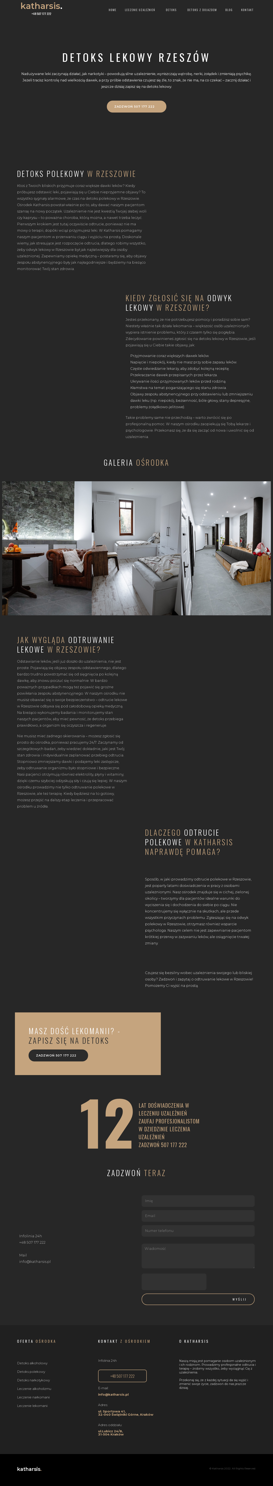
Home (112, 10)
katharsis (41, 6)
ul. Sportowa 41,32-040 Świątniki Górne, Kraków (125, 1413)
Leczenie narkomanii (33, 1397)
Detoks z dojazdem (202, 10)
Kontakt (247, 10)
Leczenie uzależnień (141, 10)
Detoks (172, 10)
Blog (229, 10)
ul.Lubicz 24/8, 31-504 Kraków (111, 1432)
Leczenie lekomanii (32, 1406)
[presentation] (174, 1282)
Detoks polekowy (31, 1372)
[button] (136, 107)
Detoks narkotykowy (33, 1380)
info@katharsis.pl (113, 1394)
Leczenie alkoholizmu (34, 1389)
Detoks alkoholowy (32, 1363)
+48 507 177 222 (41, 14)
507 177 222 (174, 1145)
